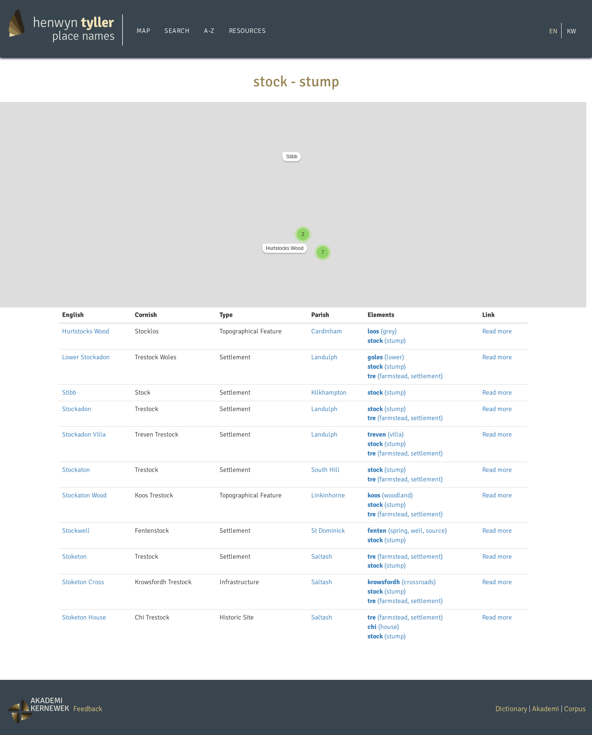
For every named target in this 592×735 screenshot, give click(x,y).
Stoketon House (84, 617)
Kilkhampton (329, 392)
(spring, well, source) (407, 531)
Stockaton (76, 470)
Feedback (87, 708)
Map (143, 31)
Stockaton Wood (84, 495)
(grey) (382, 331)
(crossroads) (402, 582)
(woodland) (390, 495)
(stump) (387, 341)
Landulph (324, 357)
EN (553, 31)
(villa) (386, 434)
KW (571, 31)
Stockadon (76, 409)
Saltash (321, 556)
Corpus (575, 708)
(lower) (386, 357)
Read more (497, 331)
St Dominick (328, 531)
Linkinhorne (328, 495)
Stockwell (76, 531)
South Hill (325, 470)
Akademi (545, 708)
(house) (383, 627)
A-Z (209, 31)
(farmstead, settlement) (405, 376)
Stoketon (74, 556)
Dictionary (511, 708)
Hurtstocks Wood (284, 248)
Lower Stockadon (86, 357)
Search (177, 31)
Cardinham (326, 331)
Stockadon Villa (84, 434)
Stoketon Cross (83, 582)
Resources (247, 31)
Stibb (291, 156)
